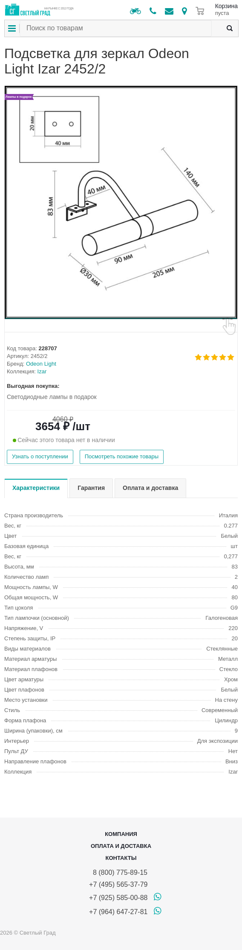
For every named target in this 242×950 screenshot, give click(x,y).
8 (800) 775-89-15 (118, 872)
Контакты (121, 858)
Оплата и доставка (121, 846)
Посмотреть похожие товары (121, 456)
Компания (121, 834)
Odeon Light (41, 364)
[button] (121, 318)
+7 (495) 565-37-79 (118, 884)
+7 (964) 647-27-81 (118, 911)
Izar (42, 371)
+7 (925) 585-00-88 (118, 897)
